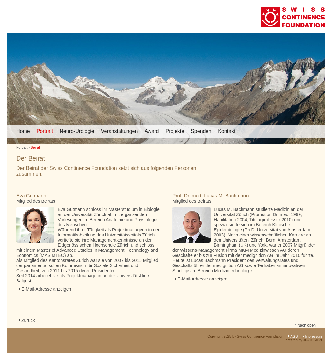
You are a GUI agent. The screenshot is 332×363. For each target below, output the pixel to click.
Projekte (174, 131)
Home (23, 131)
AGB (294, 336)
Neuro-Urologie (77, 131)
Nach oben (306, 325)
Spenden (201, 131)
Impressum (313, 336)
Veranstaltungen (119, 131)
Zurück (28, 320)
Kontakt (226, 131)
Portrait (45, 131)
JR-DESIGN (312, 340)
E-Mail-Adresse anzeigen (46, 289)
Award (151, 131)
